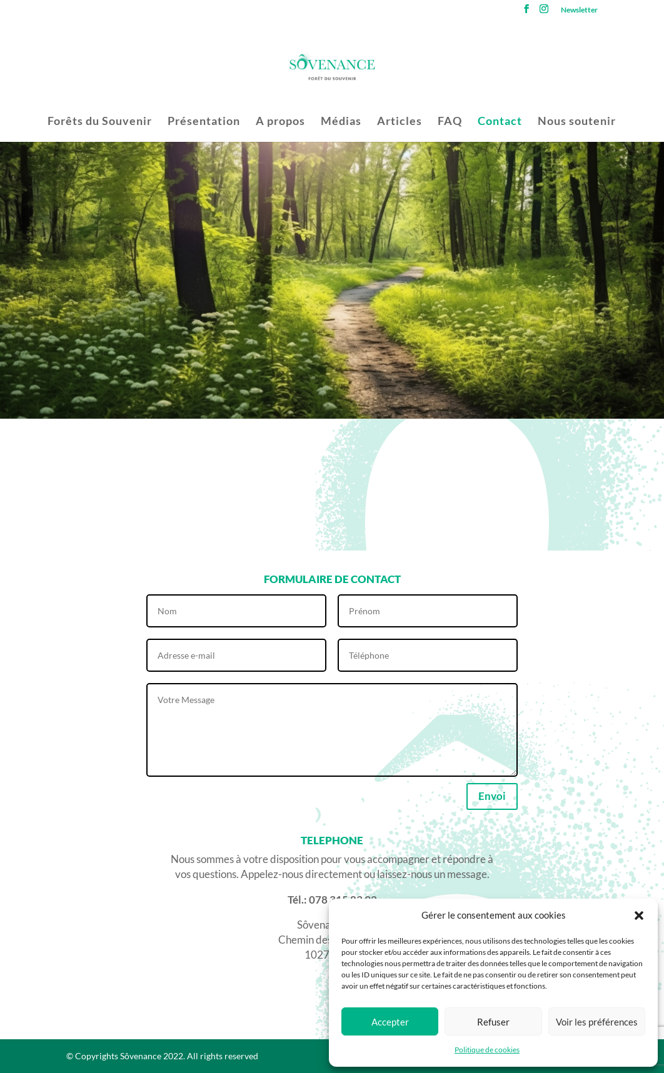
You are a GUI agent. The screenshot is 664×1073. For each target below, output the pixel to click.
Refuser (493, 1021)
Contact (500, 121)
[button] (639, 915)
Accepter (390, 1021)
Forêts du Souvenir (100, 121)
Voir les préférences (597, 1021)
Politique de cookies (487, 1049)
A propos (280, 121)
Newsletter (579, 10)
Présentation (204, 121)
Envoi (492, 795)
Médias (341, 121)
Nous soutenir (577, 121)
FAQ (450, 121)
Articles (399, 121)
